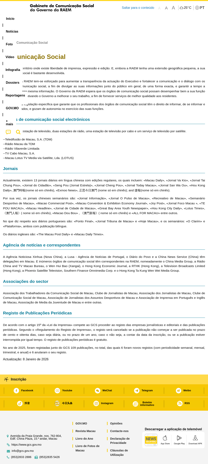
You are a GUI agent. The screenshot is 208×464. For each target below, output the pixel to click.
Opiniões (116, 411)
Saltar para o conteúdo (138, 7)
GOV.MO (81, 411)
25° (187, 7)
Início (7, 30)
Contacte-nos (119, 418)
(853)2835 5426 (49, 444)
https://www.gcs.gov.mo (26, 432)
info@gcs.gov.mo (23, 438)
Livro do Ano (84, 426)
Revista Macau (85, 418)
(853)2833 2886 (21, 444)
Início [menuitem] (10, 18)
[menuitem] (28, 19)
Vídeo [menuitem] (62, 18)
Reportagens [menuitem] (128, 18)
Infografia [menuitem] (82, 18)
